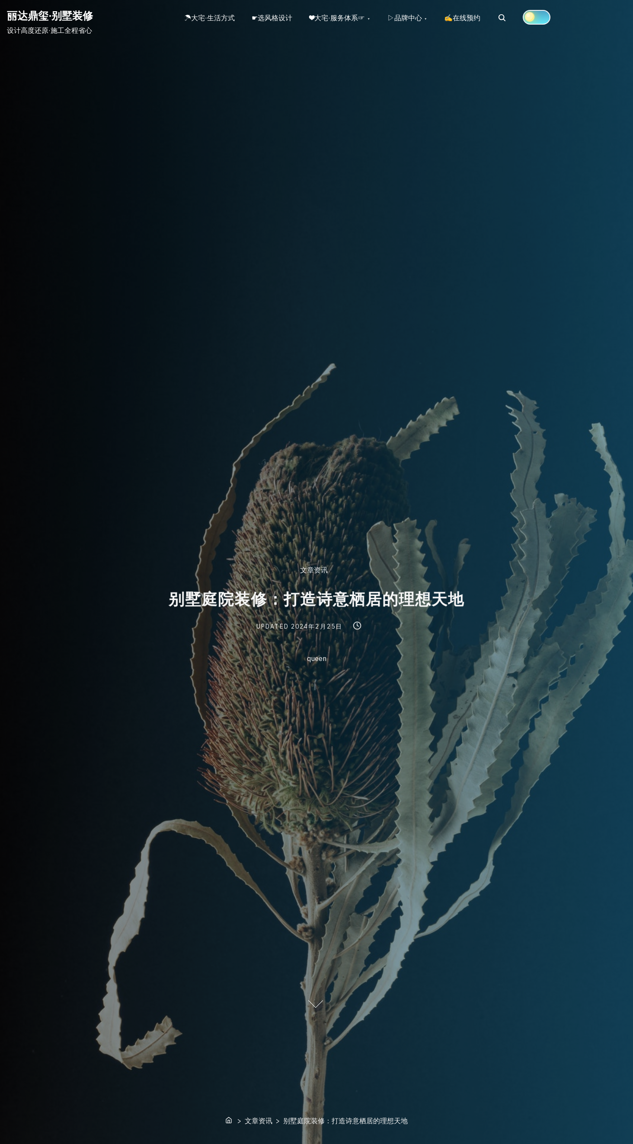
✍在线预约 (463, 17)
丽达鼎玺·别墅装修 (50, 15)
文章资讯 (314, 570)
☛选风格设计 (272, 17)
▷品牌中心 (405, 17)
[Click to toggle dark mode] (537, 17)
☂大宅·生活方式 (209, 17)
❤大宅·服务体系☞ (337, 17)
